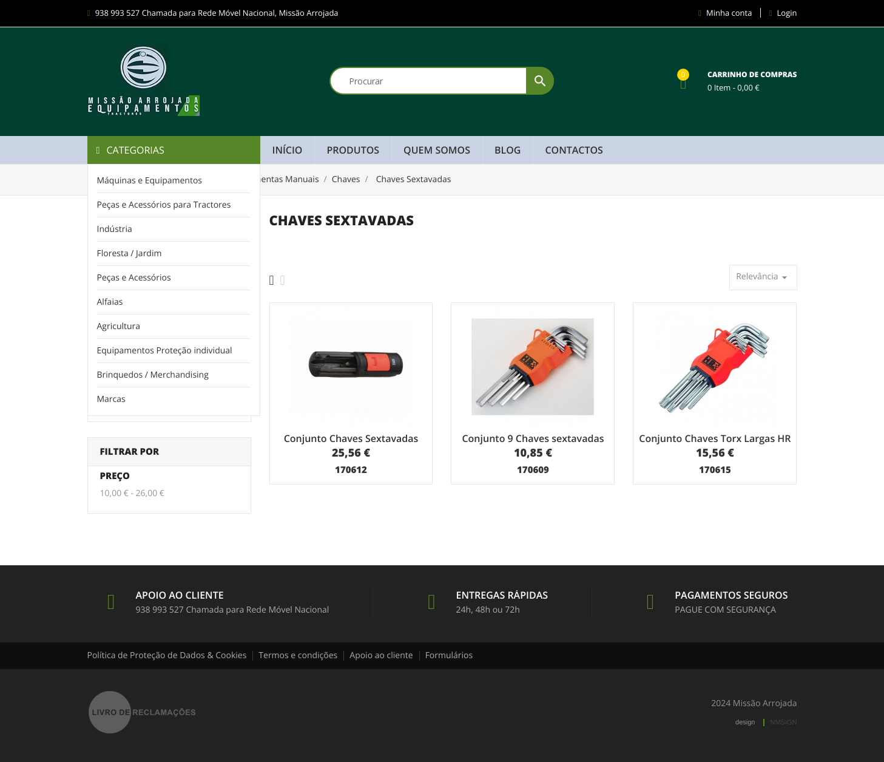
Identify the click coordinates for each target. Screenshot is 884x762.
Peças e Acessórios (134, 278)
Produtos (352, 150)
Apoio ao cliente (381, 655)
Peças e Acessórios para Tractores (164, 205)
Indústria (114, 229)
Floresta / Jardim (129, 253)
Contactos (573, 150)
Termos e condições (297, 655)
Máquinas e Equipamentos (150, 180)
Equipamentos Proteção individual (164, 350)
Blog (507, 150)
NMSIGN (784, 722)
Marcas (111, 399)
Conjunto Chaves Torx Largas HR (715, 438)
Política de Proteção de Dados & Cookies (167, 655)
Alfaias (110, 302)
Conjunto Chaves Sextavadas (351, 438)
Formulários (449, 655)
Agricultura (119, 326)
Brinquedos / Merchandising (153, 375)
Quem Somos (436, 150)
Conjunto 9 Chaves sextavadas (533, 438)
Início (287, 150)
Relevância (763, 277)
